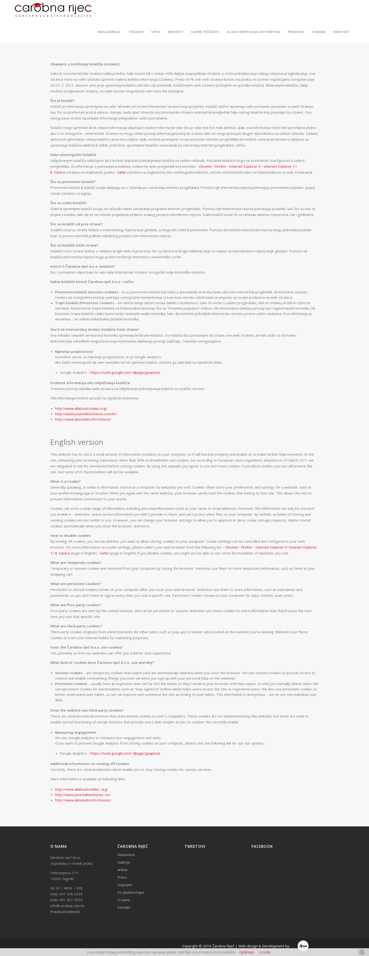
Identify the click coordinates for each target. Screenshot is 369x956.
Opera (60, 172)
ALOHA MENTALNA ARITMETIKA (253, 32)
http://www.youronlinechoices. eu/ (82, 794)
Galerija (123, 862)
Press (122, 877)
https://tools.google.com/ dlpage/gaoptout (125, 372)
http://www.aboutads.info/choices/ (83, 419)
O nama (319, 32)
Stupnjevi (124, 884)
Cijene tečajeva (205, 32)
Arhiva (122, 869)
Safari (121, 172)
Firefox (220, 166)
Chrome (205, 166)
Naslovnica (109, 32)
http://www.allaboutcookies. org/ (81, 789)
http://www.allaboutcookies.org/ (81, 408)
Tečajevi (136, 32)
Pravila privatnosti (65, 911)
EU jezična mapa (130, 892)
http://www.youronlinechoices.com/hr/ (86, 413)
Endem (303, 945)
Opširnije (246, 952)
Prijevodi (296, 32)
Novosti (176, 32)
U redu (264, 952)
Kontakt (341, 32)
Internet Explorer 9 (245, 166)
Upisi (155, 32)
